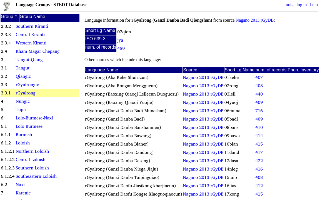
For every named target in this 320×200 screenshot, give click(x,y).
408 (259, 85)
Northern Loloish (32, 151)
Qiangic (23, 76)
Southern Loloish (32, 167)
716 (259, 110)
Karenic (23, 192)
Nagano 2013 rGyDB (255, 20)
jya (120, 40)
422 (259, 160)
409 (259, 102)
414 (259, 135)
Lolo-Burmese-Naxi (34, 117)
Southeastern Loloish (36, 176)
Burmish (24, 134)
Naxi (20, 184)
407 (259, 77)
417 (259, 152)
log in (302, 4)
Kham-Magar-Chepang (37, 51)
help (314, 4)
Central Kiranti (30, 34)
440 (259, 94)
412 (259, 185)
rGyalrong (25, 92)
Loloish (23, 142)
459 (121, 48)
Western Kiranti (31, 42)
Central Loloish (30, 159)
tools (288, 4)
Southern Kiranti (32, 26)
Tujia (21, 109)
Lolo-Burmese (29, 126)
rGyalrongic (27, 84)
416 (259, 168)
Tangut (22, 67)
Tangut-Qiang (29, 59)
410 (259, 127)
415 (259, 144)
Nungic (22, 101)
